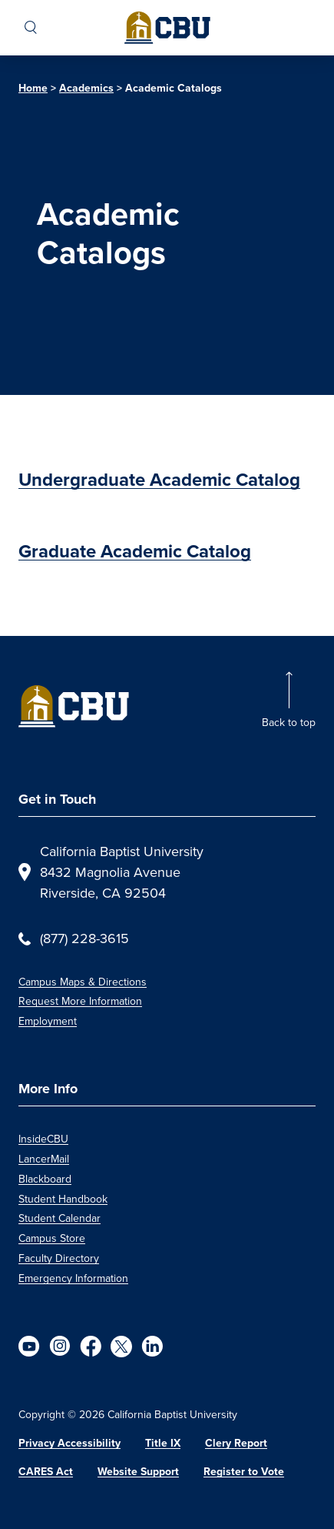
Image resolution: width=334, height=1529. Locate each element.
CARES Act (45, 1471)
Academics (86, 87)
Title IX (162, 1442)
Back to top (289, 722)
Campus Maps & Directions (82, 982)
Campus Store (51, 1238)
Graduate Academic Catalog (134, 550)
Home (33, 87)
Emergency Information (73, 1278)
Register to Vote (243, 1471)
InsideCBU (43, 1139)
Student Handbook (62, 1199)
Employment (47, 1021)
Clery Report (236, 1442)
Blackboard (44, 1179)
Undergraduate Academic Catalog (159, 479)
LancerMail (43, 1159)
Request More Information (80, 1001)
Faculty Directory (58, 1258)
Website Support (138, 1471)
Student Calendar (59, 1218)
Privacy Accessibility (69, 1442)
